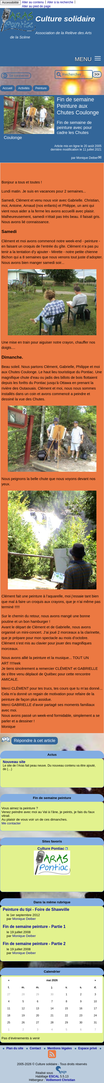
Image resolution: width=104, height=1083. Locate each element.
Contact (34, 1048)
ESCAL (54, 1076)
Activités (24, 88)
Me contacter (11, 823)
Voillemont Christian (60, 1080)
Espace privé (86, 1048)
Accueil (7, 88)
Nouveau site (14, 762)
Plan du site (13, 1048)
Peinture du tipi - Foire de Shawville (36, 909)
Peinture (41, 88)
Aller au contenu (33, 2)
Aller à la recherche (60, 2)
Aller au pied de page (36, 6)
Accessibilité (10, 2)
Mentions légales (58, 1048)
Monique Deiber (87, 158)
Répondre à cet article (34, 740)
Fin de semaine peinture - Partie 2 (34, 943)
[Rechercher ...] (74, 74)
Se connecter (19, 75)
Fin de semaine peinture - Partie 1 (34, 926)
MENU (83, 59)
